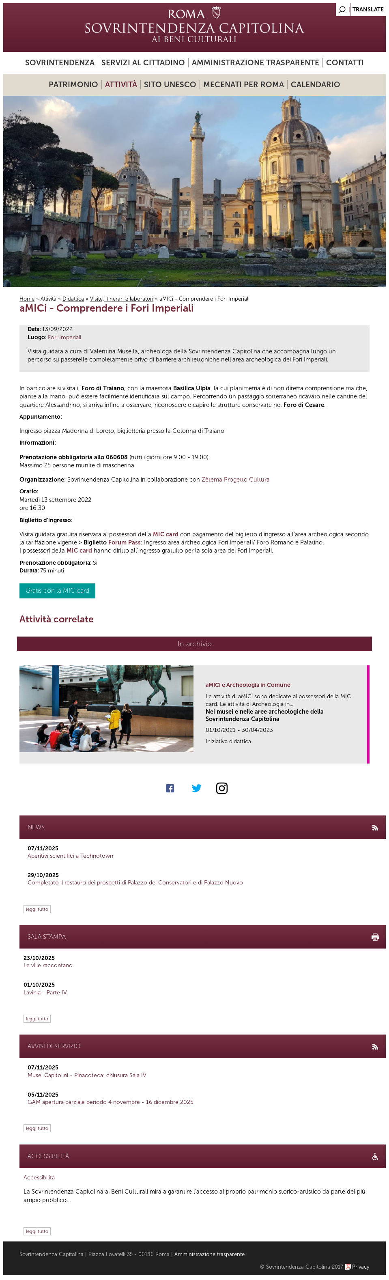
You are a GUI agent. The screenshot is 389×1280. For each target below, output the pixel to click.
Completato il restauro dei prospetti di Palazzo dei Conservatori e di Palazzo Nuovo (135, 882)
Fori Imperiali (64, 337)
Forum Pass (124, 542)
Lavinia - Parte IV (45, 992)
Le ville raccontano (48, 965)
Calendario (315, 84)
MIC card (165, 534)
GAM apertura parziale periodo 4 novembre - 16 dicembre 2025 (110, 1102)
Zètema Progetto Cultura (236, 479)
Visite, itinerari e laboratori (121, 299)
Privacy (361, 1267)
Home (26, 299)
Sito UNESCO (170, 84)
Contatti (345, 62)
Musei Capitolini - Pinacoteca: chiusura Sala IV (87, 1075)
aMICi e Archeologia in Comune (248, 685)
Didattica (73, 299)
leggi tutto (37, 909)
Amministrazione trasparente (255, 62)
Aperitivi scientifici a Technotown (70, 855)
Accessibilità (39, 1177)
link (363, 754)
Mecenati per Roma (243, 84)
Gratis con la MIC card (57, 590)
